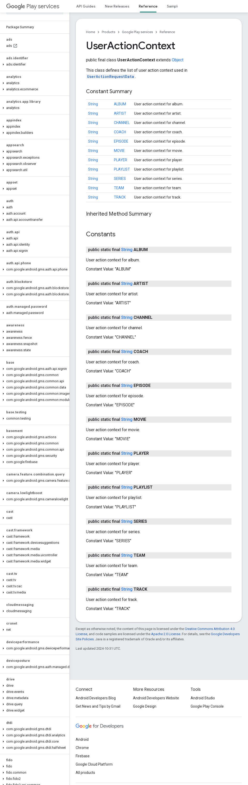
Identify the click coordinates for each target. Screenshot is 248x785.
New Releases (117, 6)
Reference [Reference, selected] (148, 6)
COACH (120, 132)
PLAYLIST (122, 169)
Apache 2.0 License (165, 634)
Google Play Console (207, 706)
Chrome (82, 748)
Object (177, 59)
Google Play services (137, 32)
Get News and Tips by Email (98, 706)
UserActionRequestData (110, 76)
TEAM (119, 188)
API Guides (86, 6)
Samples (174, 6)
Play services (32, 6)
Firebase (83, 756)
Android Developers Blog (96, 698)
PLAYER (120, 160)
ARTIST (120, 113)
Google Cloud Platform (94, 764)
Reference (167, 32)
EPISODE (121, 141)
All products (85, 773)
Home (90, 32)
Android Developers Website (156, 698)
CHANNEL (122, 123)
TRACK (120, 197)
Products (108, 32)
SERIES (120, 179)
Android (82, 739)
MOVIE (119, 151)
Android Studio (203, 698)
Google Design (144, 706)
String (93, 104)
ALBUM (120, 104)
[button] (33, 64)
